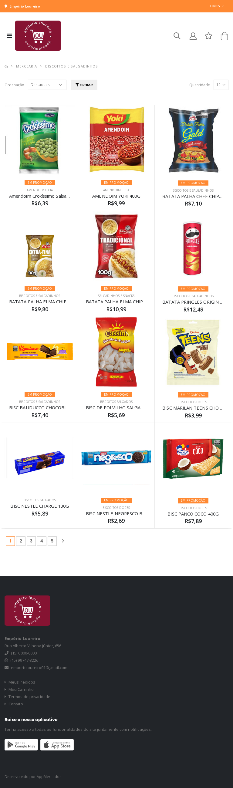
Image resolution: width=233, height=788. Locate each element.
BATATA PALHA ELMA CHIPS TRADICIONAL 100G (138, 302)
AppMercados (49, 776)
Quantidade (199, 84)
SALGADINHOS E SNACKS (116, 296)
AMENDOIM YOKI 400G (116, 196)
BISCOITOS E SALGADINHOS (193, 190)
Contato (14, 704)
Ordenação (14, 84)
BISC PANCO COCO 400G (193, 514)
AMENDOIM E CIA (40, 190)
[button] (176, 37)
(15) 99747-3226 (24, 660)
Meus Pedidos (20, 682)
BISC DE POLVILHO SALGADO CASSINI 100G (133, 408)
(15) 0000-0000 (24, 653)
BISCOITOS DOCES (193, 402)
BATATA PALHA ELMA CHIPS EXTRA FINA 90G (58, 302)
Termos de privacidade (28, 697)
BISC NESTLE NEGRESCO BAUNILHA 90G (129, 513)
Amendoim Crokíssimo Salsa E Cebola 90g (53, 196)
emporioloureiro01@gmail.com (39, 668)
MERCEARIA (26, 66)
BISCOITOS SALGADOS (116, 402)
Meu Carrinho (19, 689)
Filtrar (85, 84)
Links (215, 6)
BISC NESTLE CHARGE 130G (39, 506)
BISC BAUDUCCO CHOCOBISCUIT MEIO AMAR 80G (63, 408)
